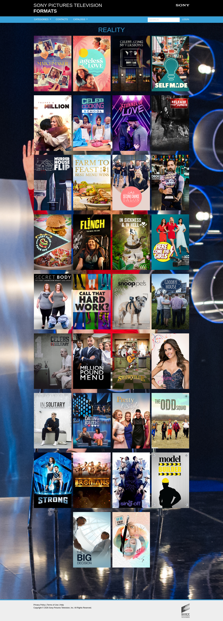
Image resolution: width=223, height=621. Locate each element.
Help (62, 605)
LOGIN (185, 19)
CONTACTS (62, 19)
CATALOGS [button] (79, 19)
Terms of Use (52, 605)
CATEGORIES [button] (41, 19)
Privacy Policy (40, 605)
